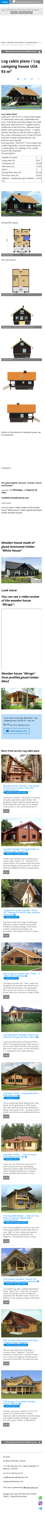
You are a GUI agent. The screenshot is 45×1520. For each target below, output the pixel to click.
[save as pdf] (39, 79)
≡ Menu (4, 2)
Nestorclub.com (32, 1487)
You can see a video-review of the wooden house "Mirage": (20, 600)
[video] (18, 79)
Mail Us (14, 12)
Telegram (35, 10)
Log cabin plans (31, 42)
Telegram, (29, 490)
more (6, 811)
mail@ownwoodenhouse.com (15, 497)
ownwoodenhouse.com (13, 1481)
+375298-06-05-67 (4, 490)
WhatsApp (22, 10)
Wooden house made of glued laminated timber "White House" (17, 546)
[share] (25, 79)
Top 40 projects (26, 12)
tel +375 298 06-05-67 (20, 725)
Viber (29, 10)
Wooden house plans (15, 42)
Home (3, 42)
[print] (32, 79)
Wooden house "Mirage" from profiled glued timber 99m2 (20, 677)
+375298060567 (9, 10)
